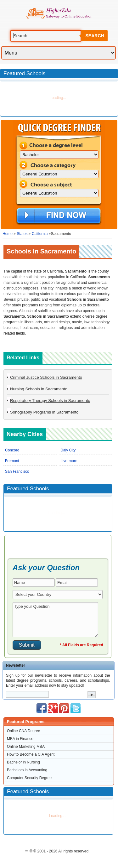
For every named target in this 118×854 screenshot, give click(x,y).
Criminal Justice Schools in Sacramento (46, 377)
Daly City (68, 450)
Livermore (68, 461)
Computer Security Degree (29, 778)
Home (8, 234)
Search (94, 35)
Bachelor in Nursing (23, 762)
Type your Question (55, 619)
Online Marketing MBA (26, 746)
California (40, 234)
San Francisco (17, 471)
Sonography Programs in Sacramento (44, 412)
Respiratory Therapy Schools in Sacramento (50, 400)
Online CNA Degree (23, 731)
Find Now (59, 216)
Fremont (12, 461)
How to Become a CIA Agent (30, 754)
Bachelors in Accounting (27, 770)
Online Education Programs (59, 13)
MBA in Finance (20, 739)
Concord (12, 450)
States (22, 234)
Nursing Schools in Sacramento (38, 389)
